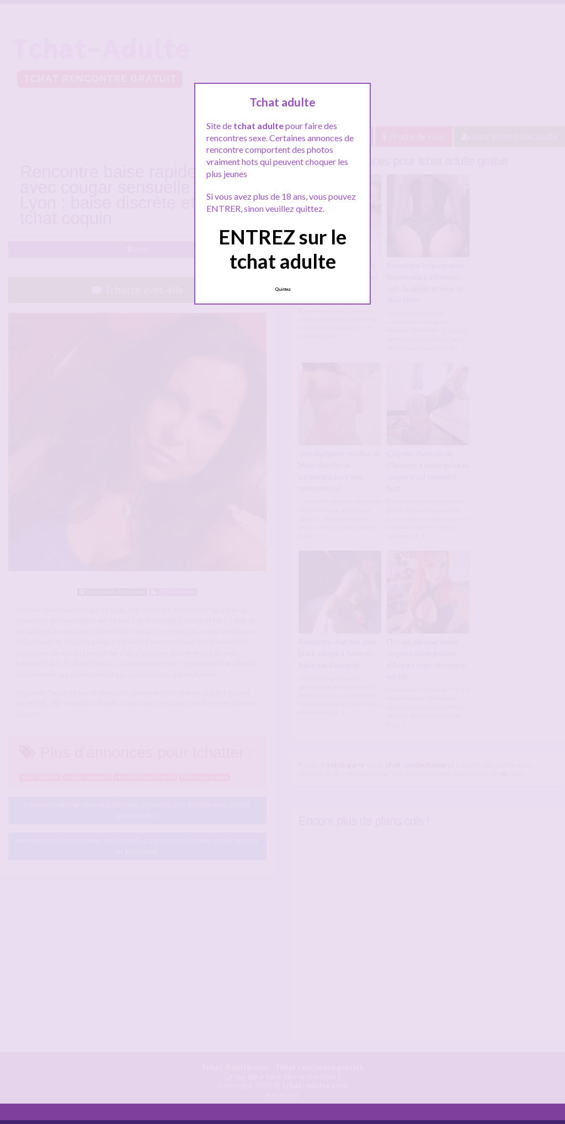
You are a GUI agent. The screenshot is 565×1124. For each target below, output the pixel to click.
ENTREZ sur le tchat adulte (282, 249)
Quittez (283, 289)
